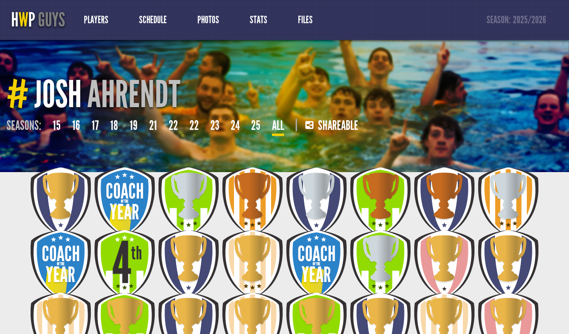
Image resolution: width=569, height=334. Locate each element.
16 (76, 126)
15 (57, 126)
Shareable (331, 126)
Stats (258, 20)
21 (153, 126)
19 (134, 126)
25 (255, 126)
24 (235, 126)
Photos (208, 20)
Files (305, 20)
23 (214, 126)
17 (95, 126)
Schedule (153, 20)
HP (38, 20)
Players (96, 20)
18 (114, 126)
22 (173, 126)
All (278, 126)
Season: (517, 20)
